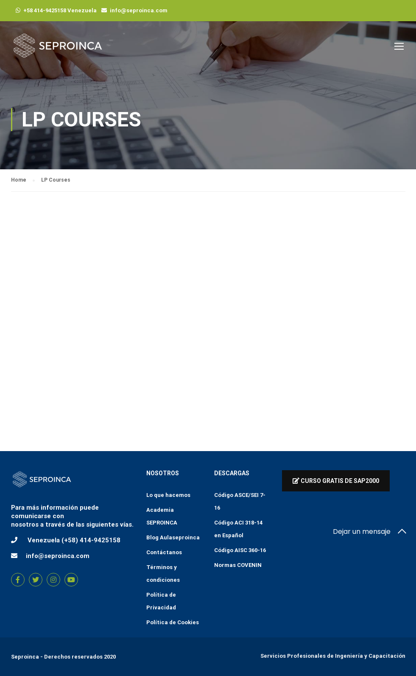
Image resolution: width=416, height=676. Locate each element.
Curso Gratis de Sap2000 (336, 480)
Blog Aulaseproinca (173, 537)
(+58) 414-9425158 (90, 540)
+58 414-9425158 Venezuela (60, 10)
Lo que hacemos (168, 495)
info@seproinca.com (139, 10)
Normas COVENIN (238, 565)
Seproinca (25, 657)
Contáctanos (164, 552)
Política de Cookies (172, 622)
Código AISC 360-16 (240, 550)
